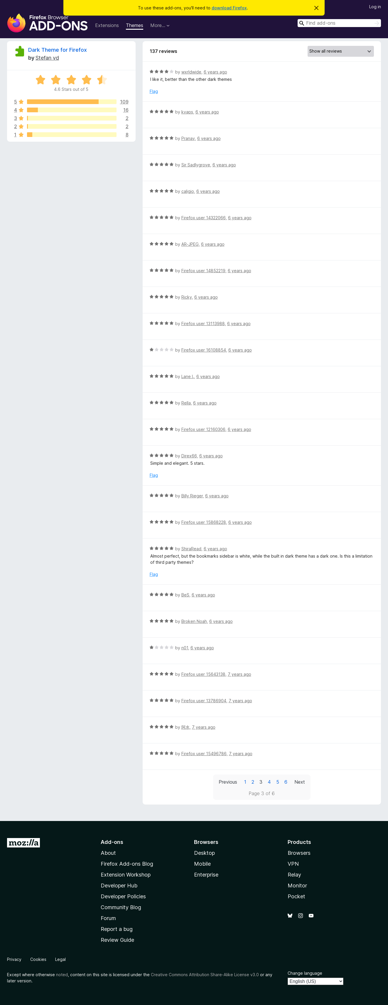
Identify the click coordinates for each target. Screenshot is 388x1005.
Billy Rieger (192, 495)
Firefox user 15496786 (204, 753)
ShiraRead (191, 548)
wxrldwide (191, 71)
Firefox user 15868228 (203, 522)
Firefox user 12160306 (203, 429)
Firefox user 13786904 (203, 700)
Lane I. (187, 376)
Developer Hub (119, 885)
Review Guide (117, 940)
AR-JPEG (190, 244)
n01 (184, 647)
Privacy (14, 959)
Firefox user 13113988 (203, 323)
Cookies (38, 959)
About (108, 853)
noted (62, 974)
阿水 (185, 727)
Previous (228, 782)
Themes (134, 25)
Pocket (296, 896)
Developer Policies (123, 896)
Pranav (188, 138)
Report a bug (117, 929)
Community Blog (121, 907)
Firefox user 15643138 (203, 674)
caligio (187, 191)
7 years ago (239, 674)
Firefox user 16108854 (203, 349)
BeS (185, 594)
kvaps (187, 111)
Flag (154, 91)
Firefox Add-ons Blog (127, 864)
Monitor (297, 885)
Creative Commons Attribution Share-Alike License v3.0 (205, 974)
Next (299, 782)
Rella (186, 402)
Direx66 (189, 455)
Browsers (299, 853)
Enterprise (206, 875)
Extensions (107, 25)
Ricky (186, 297)
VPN (293, 864)
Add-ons (112, 842)
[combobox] (339, 23)
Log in (375, 6)
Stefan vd (47, 58)
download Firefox (229, 7)
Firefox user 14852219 (203, 270)
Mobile (202, 864)
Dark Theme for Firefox (57, 50)
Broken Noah (194, 621)
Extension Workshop (126, 875)
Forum (108, 918)
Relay (294, 875)
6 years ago (215, 71)
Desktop (204, 853)
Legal (60, 959)
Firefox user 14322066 (203, 217)
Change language (305, 973)
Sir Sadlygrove (195, 164)
